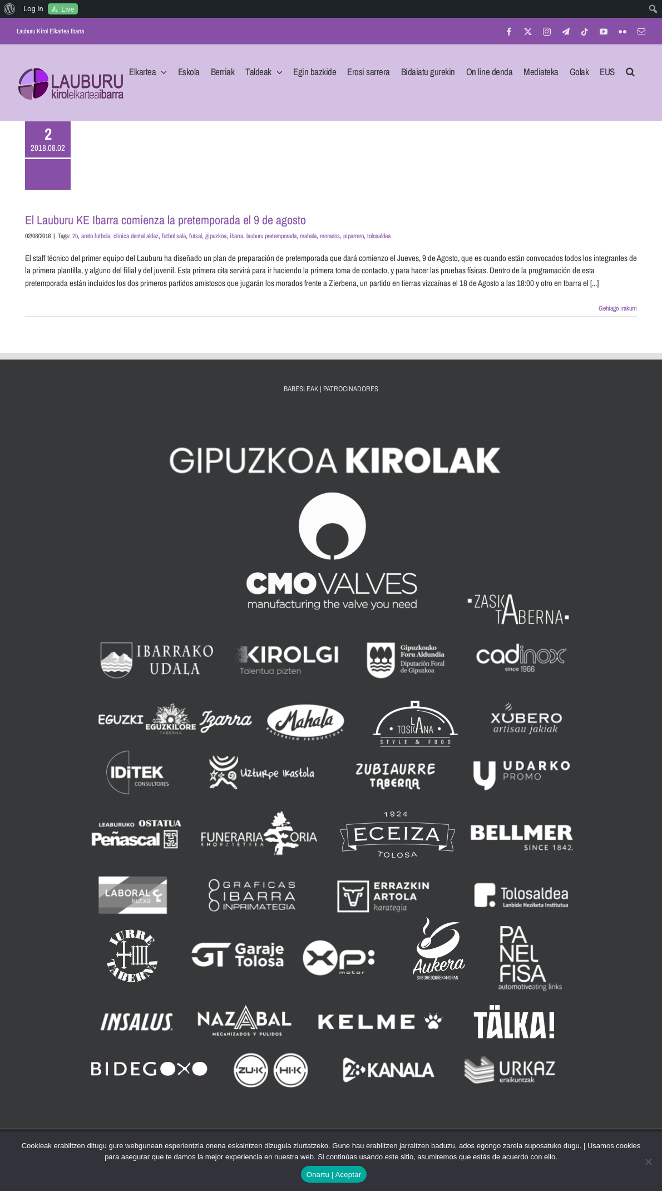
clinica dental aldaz (136, 236)
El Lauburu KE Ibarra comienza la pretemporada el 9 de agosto (165, 219)
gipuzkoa (215, 236)
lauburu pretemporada (271, 236)
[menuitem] (9, 9)
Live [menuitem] (67, 9)
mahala (308, 236)
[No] (648, 1161)
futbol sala (174, 236)
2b (75, 236)
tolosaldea (379, 236)
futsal (195, 236)
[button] (630, 68)
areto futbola (95, 236)
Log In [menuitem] (33, 8)
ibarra (236, 236)
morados (330, 236)
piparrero (353, 236)
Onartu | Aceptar (334, 1174)
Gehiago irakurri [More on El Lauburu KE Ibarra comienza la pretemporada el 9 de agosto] (618, 308)
